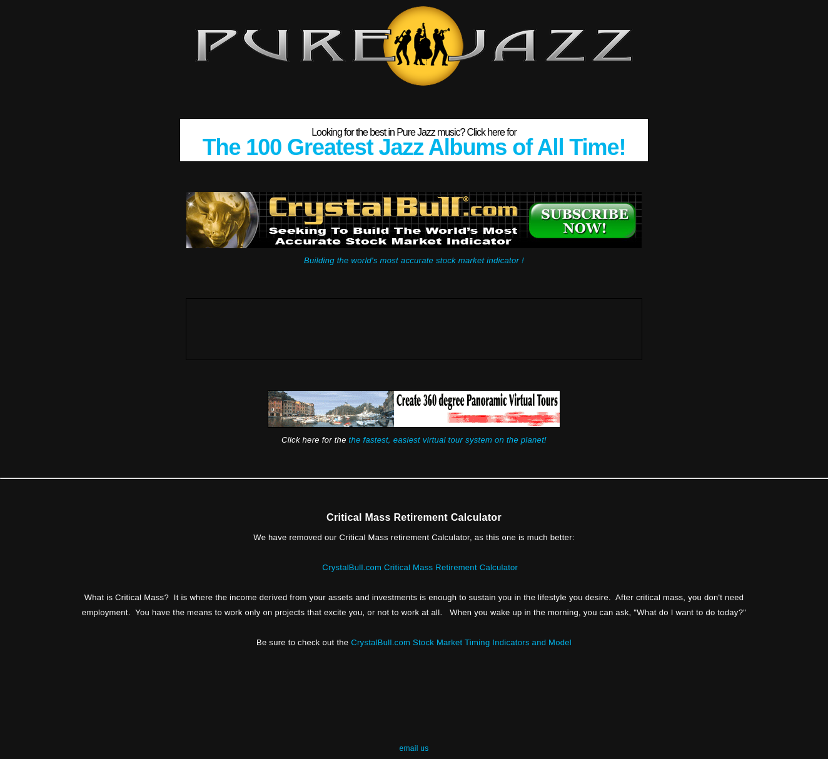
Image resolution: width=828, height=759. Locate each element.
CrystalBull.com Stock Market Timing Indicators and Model (461, 642)
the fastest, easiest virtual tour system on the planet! (448, 440)
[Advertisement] (414, 327)
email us (413, 748)
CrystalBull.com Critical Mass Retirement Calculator (420, 567)
